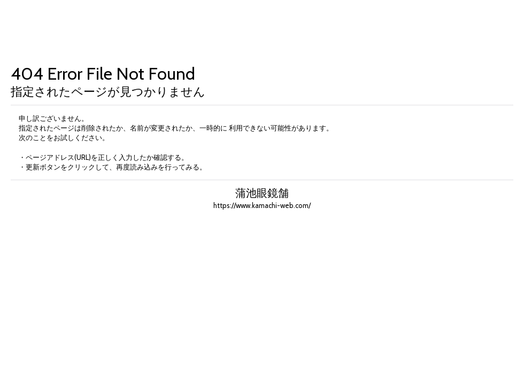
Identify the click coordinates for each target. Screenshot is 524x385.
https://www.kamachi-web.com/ (262, 205)
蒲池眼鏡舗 (262, 193)
